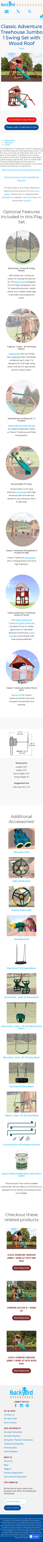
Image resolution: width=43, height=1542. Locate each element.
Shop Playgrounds (21, 1268)
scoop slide (21, 492)
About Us (8, 1461)
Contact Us (9, 1415)
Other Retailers (11, 1451)
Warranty (9, 142)
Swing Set (8, 1440)
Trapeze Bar (14, 354)
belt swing (19, 282)
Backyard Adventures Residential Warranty (21, 170)
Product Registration (13, 1473)
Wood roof (17, 695)
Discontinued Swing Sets (15, 1477)
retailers (27, 201)
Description (10, 140)
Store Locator (10, 1422)
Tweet (21, 48)
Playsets (16, 1436)
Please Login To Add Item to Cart (21, 127)
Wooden (8, 1432)
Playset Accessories (23, 1440)
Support (7, 1469)
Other (7, 145)
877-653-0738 (10, 1419)
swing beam (30, 558)
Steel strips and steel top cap (21, 426)
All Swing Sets (10, 1448)
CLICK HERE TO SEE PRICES (21, 120)
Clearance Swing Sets (14, 1444)
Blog (6, 1465)
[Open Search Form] (30, 11)
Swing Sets (17, 1432)
